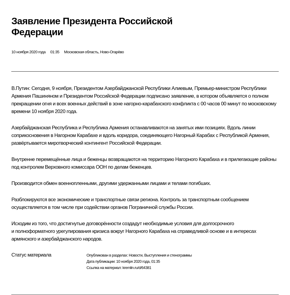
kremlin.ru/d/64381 (136, 267)
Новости (135, 255)
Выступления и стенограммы (168, 255)
